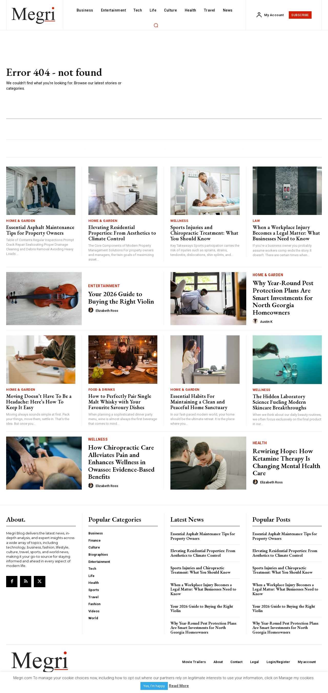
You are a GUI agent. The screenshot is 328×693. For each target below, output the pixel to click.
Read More (179, 686)
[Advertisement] (229, 79)
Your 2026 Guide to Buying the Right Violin (121, 297)
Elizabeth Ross (107, 311)
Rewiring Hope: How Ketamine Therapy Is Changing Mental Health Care (286, 462)
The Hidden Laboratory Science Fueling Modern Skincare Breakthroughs (279, 402)
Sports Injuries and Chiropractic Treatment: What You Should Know (204, 233)
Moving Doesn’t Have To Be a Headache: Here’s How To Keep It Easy (38, 402)
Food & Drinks (101, 389)
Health (260, 443)
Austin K (266, 322)
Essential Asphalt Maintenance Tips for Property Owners (40, 230)
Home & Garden (20, 220)
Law (256, 220)
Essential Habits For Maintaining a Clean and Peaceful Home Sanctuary (198, 402)
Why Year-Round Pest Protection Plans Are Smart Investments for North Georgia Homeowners (283, 297)
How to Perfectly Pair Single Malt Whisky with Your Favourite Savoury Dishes (119, 402)
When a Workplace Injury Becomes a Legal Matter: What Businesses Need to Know (286, 233)
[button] (156, 25)
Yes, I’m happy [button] (154, 686)
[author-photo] (91, 310)
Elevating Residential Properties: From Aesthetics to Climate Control (122, 233)
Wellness (179, 220)
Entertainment (104, 286)
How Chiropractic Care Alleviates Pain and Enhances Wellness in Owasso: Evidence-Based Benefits (121, 462)
